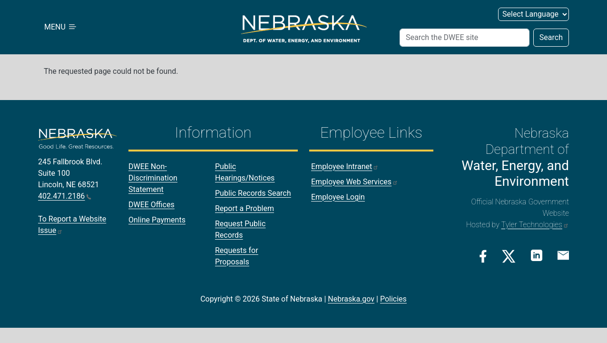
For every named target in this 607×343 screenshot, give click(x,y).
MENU (61, 26)
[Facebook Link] (483, 256)
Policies (393, 298)
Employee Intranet (345, 166)
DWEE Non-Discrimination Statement (152, 178)
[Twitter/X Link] (509, 256)
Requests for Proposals (236, 256)
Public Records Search (253, 193)
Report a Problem (244, 208)
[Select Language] (533, 14)
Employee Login (338, 197)
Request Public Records (240, 229)
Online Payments (157, 219)
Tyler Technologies (535, 224)
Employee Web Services (354, 181)
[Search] (464, 38)
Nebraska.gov (351, 298)
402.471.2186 (64, 196)
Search (551, 37)
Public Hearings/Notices (244, 172)
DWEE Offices (151, 204)
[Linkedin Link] (536, 256)
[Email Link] (563, 255)
